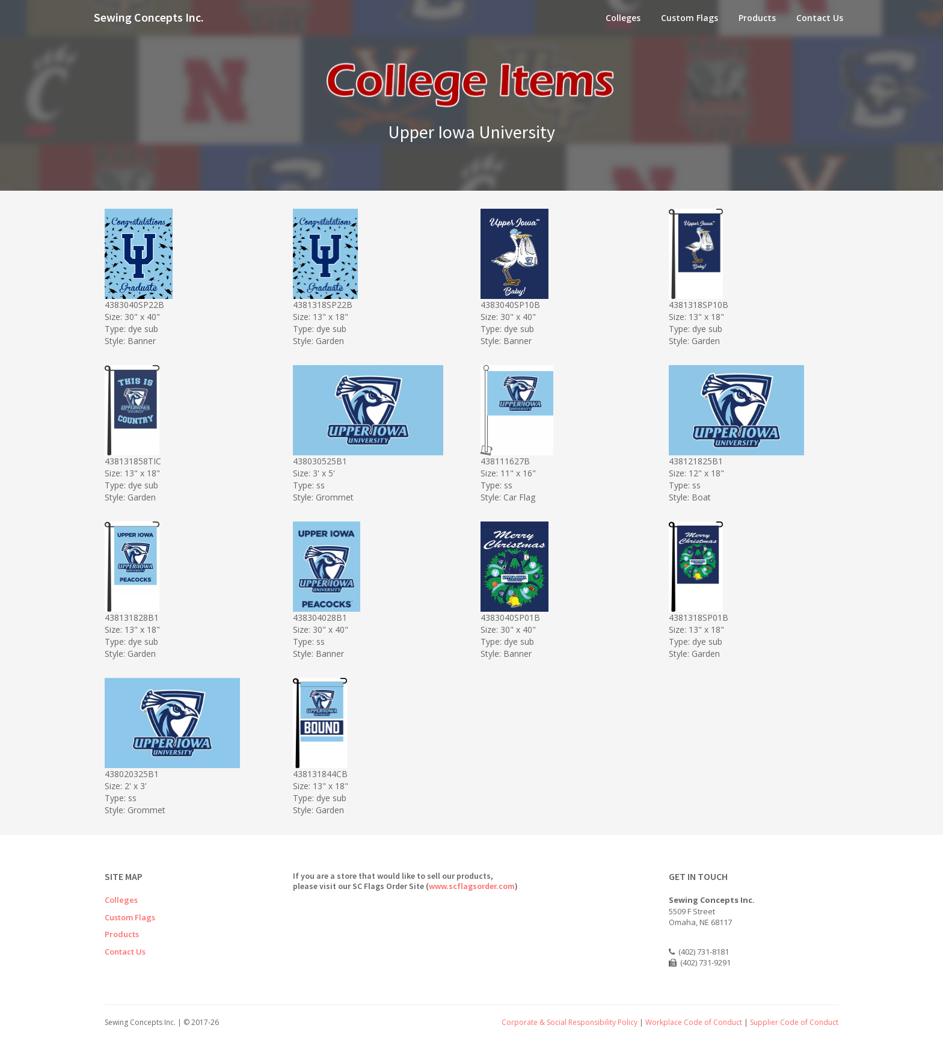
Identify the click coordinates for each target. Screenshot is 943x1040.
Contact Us (819, 17)
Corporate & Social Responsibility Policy (569, 1022)
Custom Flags (689, 17)
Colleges (623, 17)
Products (757, 17)
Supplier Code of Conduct (794, 1022)
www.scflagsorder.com (472, 886)
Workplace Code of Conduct (693, 1022)
